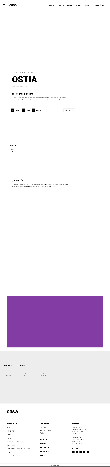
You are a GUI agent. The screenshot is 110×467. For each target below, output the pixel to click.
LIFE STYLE (60, 5)
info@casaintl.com (77, 443)
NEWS (42, 456)
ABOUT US (96, 5)
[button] (16, 110)
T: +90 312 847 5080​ (77, 431)
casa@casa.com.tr (77, 433)
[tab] (7, 374)
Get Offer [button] (69, 110)
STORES (87, 5)
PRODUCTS (51, 5)
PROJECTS (78, 5)
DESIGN (69, 5)
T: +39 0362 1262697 (77, 441)
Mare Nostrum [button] (16, 150)
